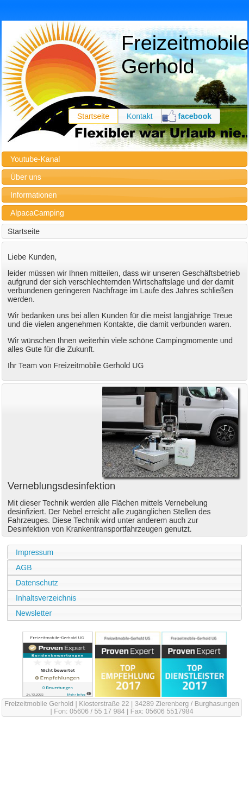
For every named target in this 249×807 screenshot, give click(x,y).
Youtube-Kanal (35, 159)
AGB (24, 567)
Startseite (93, 116)
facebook (194, 116)
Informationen (33, 195)
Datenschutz (37, 582)
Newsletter (34, 613)
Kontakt (139, 116)
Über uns (25, 177)
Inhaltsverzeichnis (46, 598)
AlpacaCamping (37, 213)
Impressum (34, 552)
